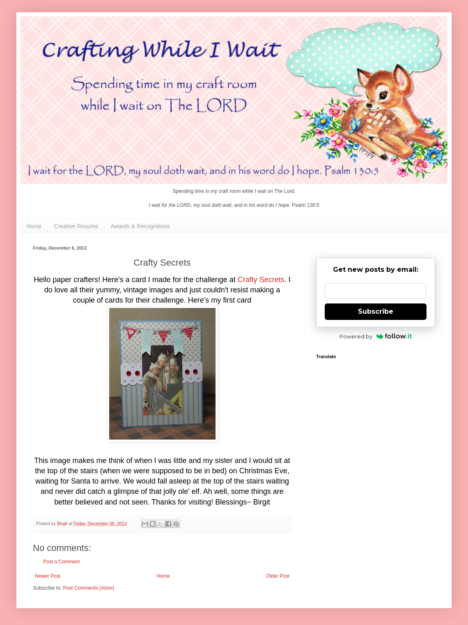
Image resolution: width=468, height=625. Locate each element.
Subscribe (375, 311)
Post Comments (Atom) (88, 588)
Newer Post (47, 576)
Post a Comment (61, 562)
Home (33, 226)
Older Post (277, 576)
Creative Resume (76, 226)
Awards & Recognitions (140, 226)
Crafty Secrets (261, 279)
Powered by (376, 336)
